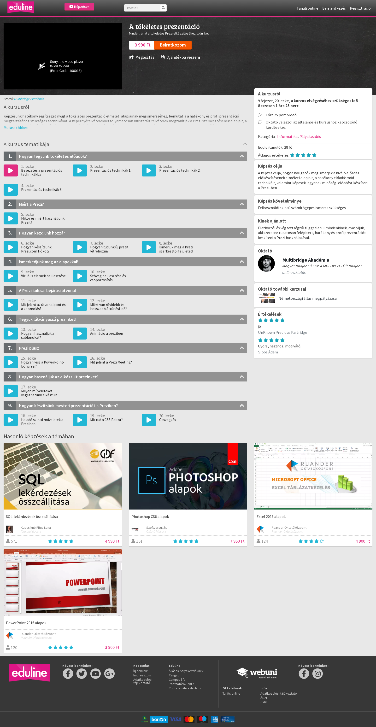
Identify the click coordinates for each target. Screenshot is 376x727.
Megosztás (141, 57)
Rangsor (175, 675)
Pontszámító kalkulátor (185, 688)
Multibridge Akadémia (29, 99)
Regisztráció (360, 8)
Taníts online (231, 693)
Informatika (287, 136)
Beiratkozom (173, 45)
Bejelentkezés (334, 8)
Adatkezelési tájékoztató (142, 681)
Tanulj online (307, 8)
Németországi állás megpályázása (307, 298)
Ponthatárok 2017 (181, 684)
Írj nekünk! (140, 671)
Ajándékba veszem (180, 57)
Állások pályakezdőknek (186, 671)
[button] (16, 127)
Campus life (177, 679)
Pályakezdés (310, 136)
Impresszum (142, 675)
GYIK (263, 702)
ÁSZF (264, 698)
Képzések (79, 6)
